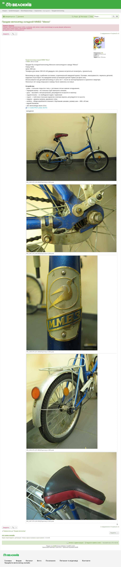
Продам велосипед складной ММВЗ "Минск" (26, 21)
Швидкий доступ (10, 16)
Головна (8, 561)
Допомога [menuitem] (21, 16)
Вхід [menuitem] (91, 16)
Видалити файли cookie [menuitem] (93, 542)
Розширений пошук (117, 16)
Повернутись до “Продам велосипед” (14, 531)
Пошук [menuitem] (76, 16)
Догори (117, 524)
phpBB (54, 546)
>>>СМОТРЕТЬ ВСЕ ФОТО (37, 108)
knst (95, 49)
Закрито (6, 34)
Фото (39, 561)
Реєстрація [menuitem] (84, 16)
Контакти (86, 561)
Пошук (113, 16)
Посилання (50, 561)
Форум (19, 561)
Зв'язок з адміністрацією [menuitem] (76, 542)
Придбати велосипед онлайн (17, 563)
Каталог (29, 561)
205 (102, 53)
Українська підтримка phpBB (70, 547)
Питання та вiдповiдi (69, 561)
